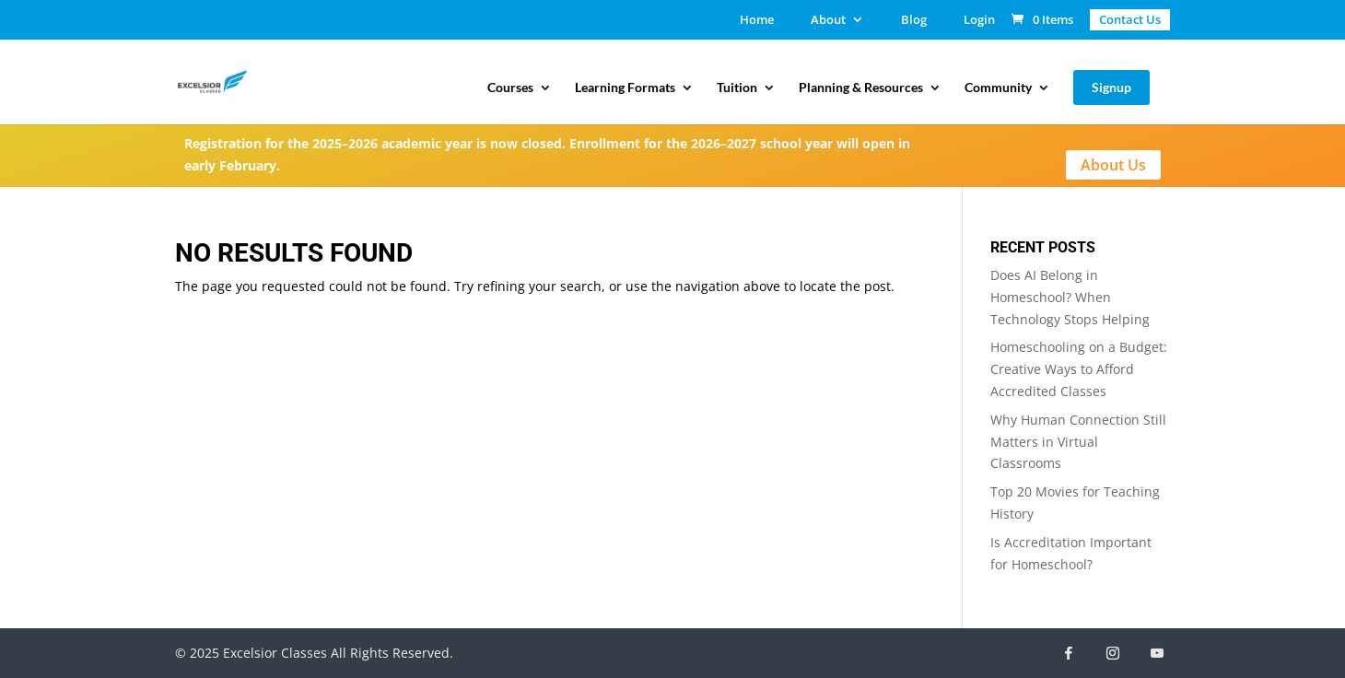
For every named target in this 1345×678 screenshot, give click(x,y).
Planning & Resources (861, 88)
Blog (914, 21)
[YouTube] (1157, 653)
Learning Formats (625, 88)
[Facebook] (1068, 653)
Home (757, 21)
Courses (510, 88)
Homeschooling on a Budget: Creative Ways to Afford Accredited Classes (1078, 369)
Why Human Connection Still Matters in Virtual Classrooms (1078, 442)
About (828, 21)
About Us (1113, 165)
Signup (1111, 87)
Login (979, 21)
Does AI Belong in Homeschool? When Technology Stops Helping (1070, 297)
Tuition (737, 88)
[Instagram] (1112, 653)
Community (998, 88)
